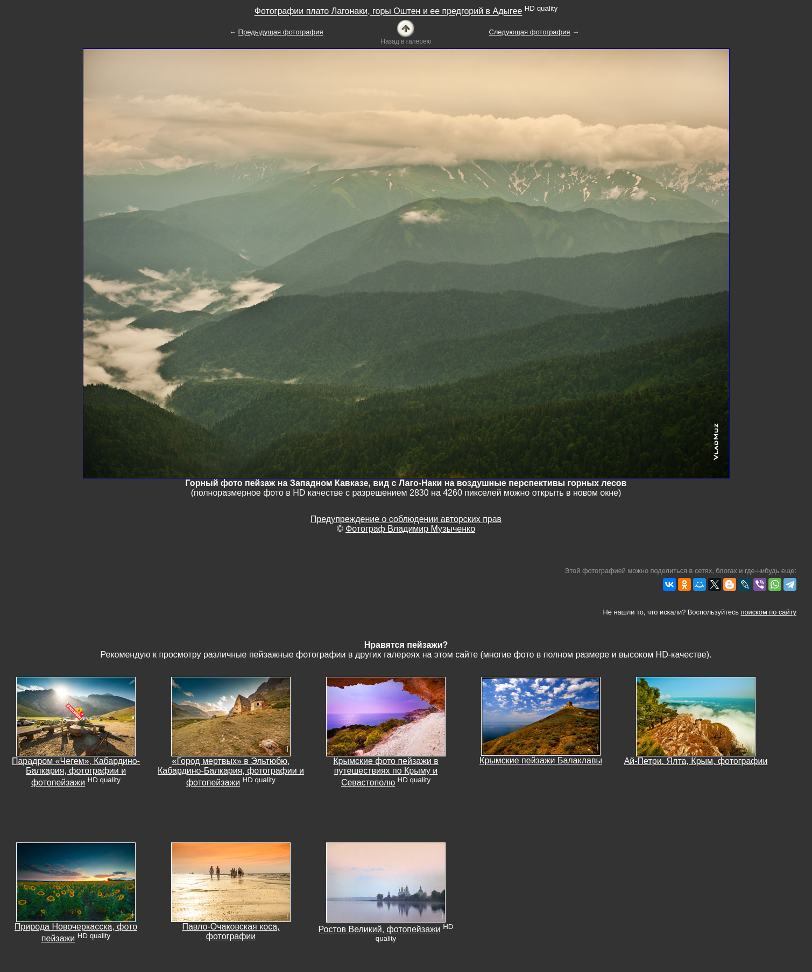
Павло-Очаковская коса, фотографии (230, 931)
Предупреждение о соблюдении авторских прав (406, 519)
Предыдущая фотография (280, 32)
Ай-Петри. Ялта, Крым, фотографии (696, 761)
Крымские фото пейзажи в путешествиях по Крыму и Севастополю (386, 771)
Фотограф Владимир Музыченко (410, 528)
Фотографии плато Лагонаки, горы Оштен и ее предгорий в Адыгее (388, 11)
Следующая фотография (529, 32)
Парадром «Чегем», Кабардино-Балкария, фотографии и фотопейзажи (76, 771)
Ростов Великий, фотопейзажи (380, 929)
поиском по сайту (768, 612)
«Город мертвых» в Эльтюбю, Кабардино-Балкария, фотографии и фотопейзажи (231, 771)
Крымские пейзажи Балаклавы (540, 760)
